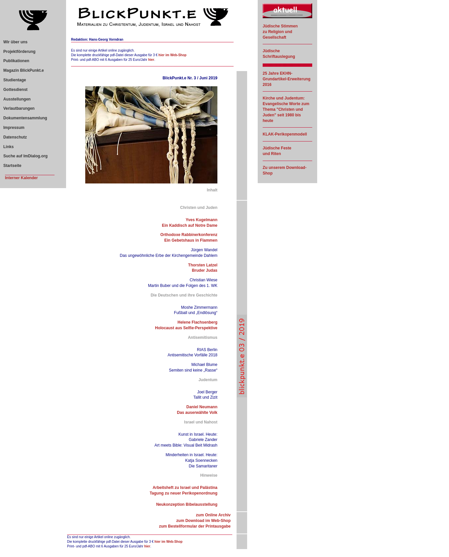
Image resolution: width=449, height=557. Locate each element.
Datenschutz (15, 137)
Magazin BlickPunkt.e (23, 70)
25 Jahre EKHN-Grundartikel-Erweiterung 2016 (287, 79)
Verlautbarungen (19, 108)
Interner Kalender (21, 178)
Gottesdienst (15, 89)
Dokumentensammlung (25, 118)
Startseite (12, 165)
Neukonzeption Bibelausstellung (186, 504)
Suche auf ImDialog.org (25, 156)
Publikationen (16, 61)
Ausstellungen (17, 99)
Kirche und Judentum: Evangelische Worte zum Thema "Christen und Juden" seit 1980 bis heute (286, 109)
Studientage (14, 80)
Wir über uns (15, 42)
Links (8, 146)
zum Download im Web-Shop (203, 520)
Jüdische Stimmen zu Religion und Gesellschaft (280, 32)
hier (151, 59)
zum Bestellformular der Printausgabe (195, 526)
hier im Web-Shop (173, 55)
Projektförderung (19, 51)
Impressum (13, 127)
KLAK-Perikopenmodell (285, 134)
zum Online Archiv (213, 515)
